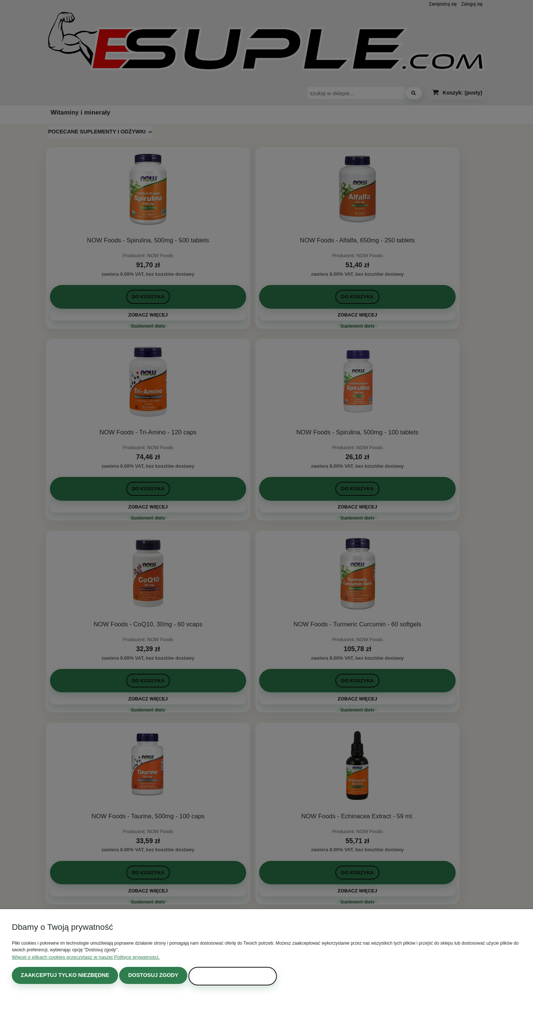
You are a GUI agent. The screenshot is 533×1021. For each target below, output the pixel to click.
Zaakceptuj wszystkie (216, 976)
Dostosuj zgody (142, 976)
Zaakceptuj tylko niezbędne (61, 976)
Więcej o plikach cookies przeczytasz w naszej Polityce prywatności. (79, 958)
